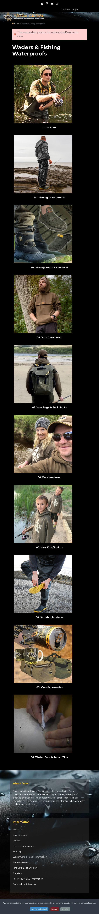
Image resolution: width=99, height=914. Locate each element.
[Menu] (93, 16)
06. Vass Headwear (49, 477)
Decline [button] (54, 910)
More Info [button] (65, 910)
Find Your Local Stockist (25, 868)
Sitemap (17, 851)
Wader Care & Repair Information (30, 857)
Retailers (65, 9)
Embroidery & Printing (24, 884)
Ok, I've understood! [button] (39, 910)
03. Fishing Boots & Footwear (49, 267)
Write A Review (21, 862)
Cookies (17, 840)
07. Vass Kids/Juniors (49, 547)
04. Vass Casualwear (49, 337)
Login (75, 9)
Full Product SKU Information (28, 878)
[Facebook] (42, 3)
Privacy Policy (20, 835)
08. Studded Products (50, 617)
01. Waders (49, 127)
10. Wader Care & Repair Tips (49, 757)
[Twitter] (47, 3)
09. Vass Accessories (49, 687)
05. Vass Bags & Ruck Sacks (49, 407)
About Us (17, 829)
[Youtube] (52, 3)
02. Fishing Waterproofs (49, 197)
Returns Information (23, 846)
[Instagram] (57, 3)
